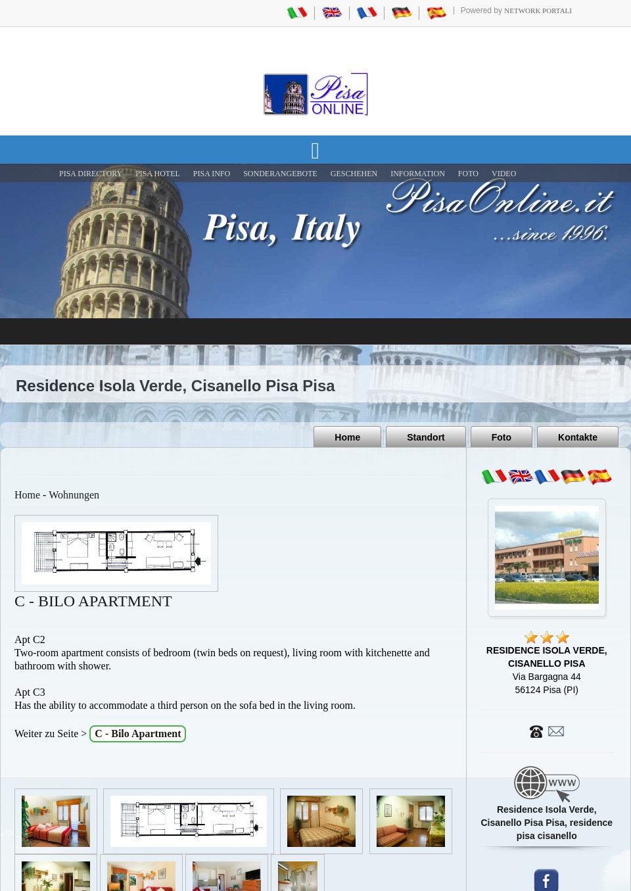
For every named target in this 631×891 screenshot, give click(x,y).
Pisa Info (211, 173)
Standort (426, 437)
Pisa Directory (90, 173)
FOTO (468, 173)
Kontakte (577, 437)
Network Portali (538, 10)
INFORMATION (417, 173)
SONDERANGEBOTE (280, 173)
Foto (501, 437)
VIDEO (504, 173)
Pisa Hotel (157, 173)
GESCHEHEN (354, 173)
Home (347, 437)
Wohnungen (74, 494)
